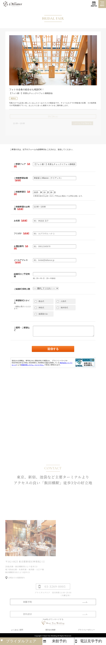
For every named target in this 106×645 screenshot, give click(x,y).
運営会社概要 (50, 630)
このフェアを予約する (82, 123)
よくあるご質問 (17, 630)
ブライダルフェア (21, 641)
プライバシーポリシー (86, 630)
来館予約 (94, 4)
